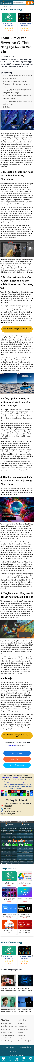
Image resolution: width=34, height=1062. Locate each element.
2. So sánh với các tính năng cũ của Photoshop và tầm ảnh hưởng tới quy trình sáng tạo (17, 84)
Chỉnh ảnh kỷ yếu (6, 1038)
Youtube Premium (8, 786)
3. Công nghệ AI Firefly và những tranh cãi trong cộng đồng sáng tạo (17, 91)
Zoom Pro (19, 788)
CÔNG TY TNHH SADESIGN (8, 1051)
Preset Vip (21, 1023)
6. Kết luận (6, 107)
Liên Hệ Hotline (17, 759)
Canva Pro (27, 782)
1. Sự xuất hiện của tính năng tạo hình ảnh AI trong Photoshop (17, 76)
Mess (23, 1060)
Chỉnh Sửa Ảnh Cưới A (7, 1023)
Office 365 (27, 784)
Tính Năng (5, 1020)
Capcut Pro (19, 782)
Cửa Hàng (22, 1020)
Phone (3, 1060)
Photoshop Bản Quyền (25, 1041)
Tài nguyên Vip (22, 1026)
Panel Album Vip (23, 1029)
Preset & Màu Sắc (6, 1032)
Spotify (22, 786)
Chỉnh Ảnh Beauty (6, 1041)
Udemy (12, 788)
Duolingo (29, 786)
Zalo (10, 1060)
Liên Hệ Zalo (17, 753)
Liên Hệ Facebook (17, 765)
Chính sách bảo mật (25, 1047)
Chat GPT (12, 782)
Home (17, 1060)
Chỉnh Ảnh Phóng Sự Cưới (9, 1026)
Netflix (17, 786)
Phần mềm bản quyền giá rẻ (11, 778)
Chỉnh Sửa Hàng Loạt (7, 1035)
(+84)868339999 (19, 1055)
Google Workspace (17, 784)
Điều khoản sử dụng (8, 1047)
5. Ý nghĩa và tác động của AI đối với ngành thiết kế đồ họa (17, 102)
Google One (6, 784)
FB (30, 1060)
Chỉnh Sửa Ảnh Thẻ (7, 1029)
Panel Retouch (14, 780)
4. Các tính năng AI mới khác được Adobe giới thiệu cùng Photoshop (17, 97)
